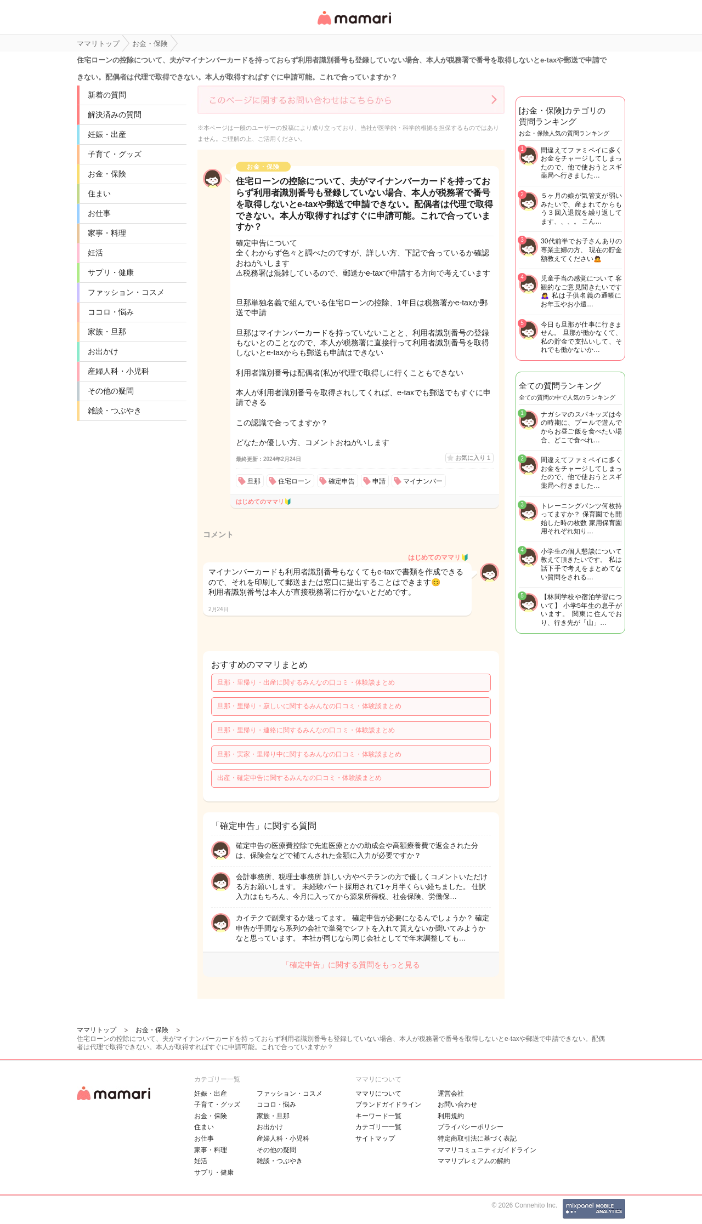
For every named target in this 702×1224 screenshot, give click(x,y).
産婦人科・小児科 (118, 371)
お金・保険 (107, 173)
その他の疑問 (111, 390)
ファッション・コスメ (126, 292)
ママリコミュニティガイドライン (487, 1150)
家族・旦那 (107, 331)
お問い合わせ (457, 1104)
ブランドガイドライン (388, 1104)
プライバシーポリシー (470, 1127)
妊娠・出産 (107, 134)
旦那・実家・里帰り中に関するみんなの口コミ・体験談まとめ (309, 754)
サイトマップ (375, 1138)
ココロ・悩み (111, 312)
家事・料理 (107, 233)
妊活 (95, 252)
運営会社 (451, 1093)
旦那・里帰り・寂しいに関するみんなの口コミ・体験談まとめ (309, 706)
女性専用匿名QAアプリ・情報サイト (354, 25)
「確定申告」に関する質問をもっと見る (351, 964)
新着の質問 (107, 94)
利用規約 (451, 1116)
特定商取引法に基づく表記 (477, 1138)
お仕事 (99, 213)
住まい (99, 193)
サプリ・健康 (111, 272)
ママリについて (378, 1093)
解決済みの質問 (114, 114)
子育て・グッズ (114, 154)
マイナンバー (423, 481)
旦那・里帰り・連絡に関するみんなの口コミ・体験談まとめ (306, 730)
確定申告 (342, 481)
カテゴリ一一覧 (378, 1127)
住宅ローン (294, 481)
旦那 (254, 481)
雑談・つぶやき (114, 410)
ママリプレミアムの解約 (474, 1161)
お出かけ (103, 351)
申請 (379, 481)
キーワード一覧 (378, 1116)
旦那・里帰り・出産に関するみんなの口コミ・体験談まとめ (306, 682)
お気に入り (472, 457)
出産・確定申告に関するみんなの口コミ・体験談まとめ (299, 778)
